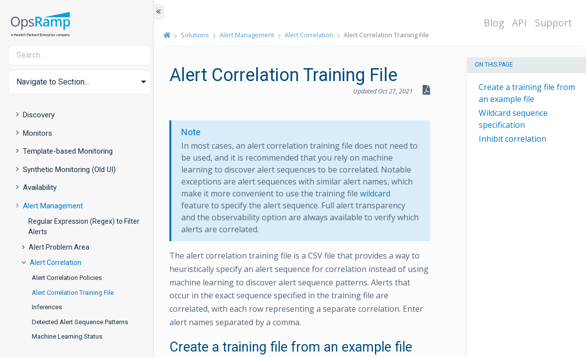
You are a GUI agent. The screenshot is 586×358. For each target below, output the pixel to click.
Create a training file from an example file (527, 93)
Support (555, 22)
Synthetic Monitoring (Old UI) (69, 169)
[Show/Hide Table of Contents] (158, 11)
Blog (496, 22)
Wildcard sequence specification (513, 118)
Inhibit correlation (512, 138)
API (521, 22)
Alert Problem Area (59, 247)
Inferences (47, 307)
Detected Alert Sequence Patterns (80, 322)
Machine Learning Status (67, 336)
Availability (40, 187)
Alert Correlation (55, 263)
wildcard (381, 193)
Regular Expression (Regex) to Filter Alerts (84, 226)
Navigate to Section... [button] (52, 82)
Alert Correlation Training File (73, 292)
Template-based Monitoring (68, 151)
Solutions (198, 34)
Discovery (39, 114)
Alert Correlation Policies (67, 277)
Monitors (37, 133)
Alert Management (53, 205)
